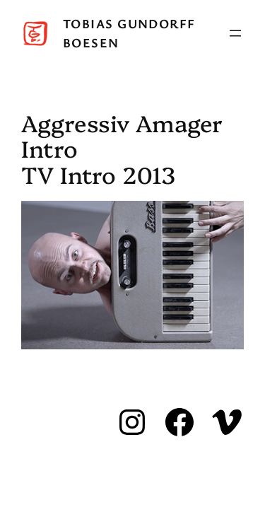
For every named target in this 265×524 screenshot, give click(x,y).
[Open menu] (235, 33)
